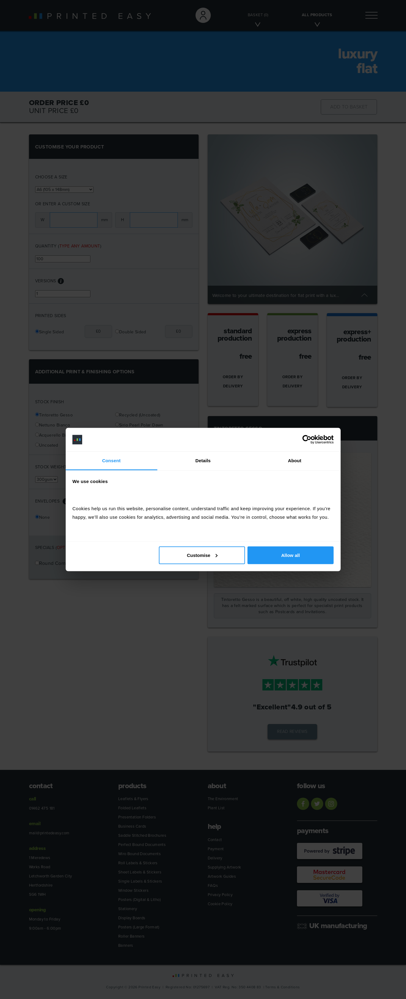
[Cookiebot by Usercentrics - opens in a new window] (307, 439)
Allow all (290, 555)
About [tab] (295, 460)
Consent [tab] (111, 460)
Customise (202, 555)
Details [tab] (203, 460)
